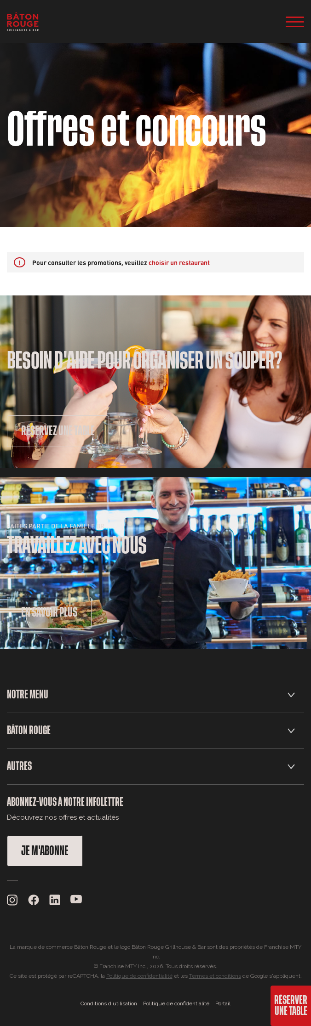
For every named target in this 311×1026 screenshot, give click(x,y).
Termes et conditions (215, 976)
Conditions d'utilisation (109, 1003)
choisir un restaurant (179, 262)
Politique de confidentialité (139, 976)
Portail (222, 1003)
